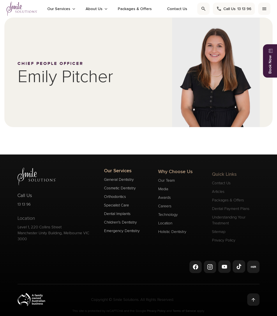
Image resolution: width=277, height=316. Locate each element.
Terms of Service (184, 312)
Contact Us (177, 8)
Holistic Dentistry (172, 233)
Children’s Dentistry (120, 223)
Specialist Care (116, 206)
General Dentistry (119, 180)
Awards (164, 199)
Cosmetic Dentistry (120, 188)
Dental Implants (117, 214)
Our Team (166, 182)
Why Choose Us (175, 174)
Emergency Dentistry (122, 231)
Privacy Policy (156, 312)
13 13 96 (24, 205)
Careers (164, 208)
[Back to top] (253, 300)
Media (163, 191)
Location (165, 225)
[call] (234, 9)
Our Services (58, 8)
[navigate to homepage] (22, 8)
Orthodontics (115, 197)
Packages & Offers (135, 8)
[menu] (264, 9)
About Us (94, 8)
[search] (203, 9)
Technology (168, 216)
